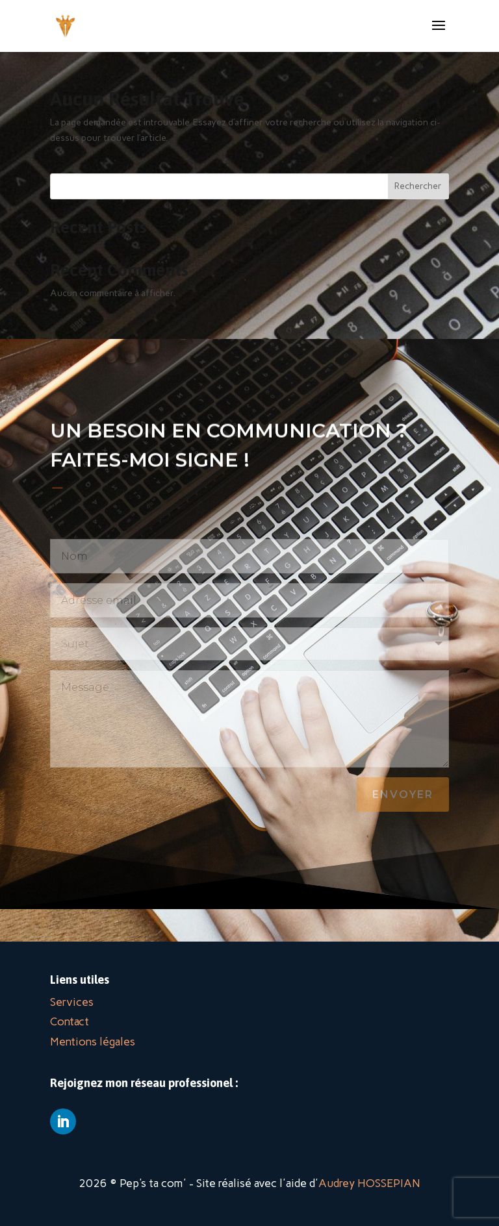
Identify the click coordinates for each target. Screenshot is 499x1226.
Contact (69, 1021)
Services (72, 1001)
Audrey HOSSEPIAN (369, 1183)
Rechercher (418, 186)
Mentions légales (92, 1041)
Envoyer (402, 794)
